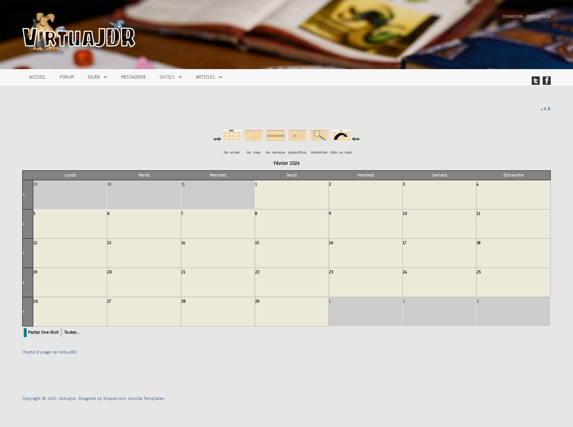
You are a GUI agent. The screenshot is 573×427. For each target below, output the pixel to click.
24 (405, 272)
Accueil (37, 76)
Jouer (94, 76)
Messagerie (133, 76)
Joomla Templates (146, 398)
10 (405, 213)
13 (109, 243)
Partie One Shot (43, 332)
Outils (167, 76)
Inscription (539, 16)
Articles (205, 76)
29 (257, 301)
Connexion (513, 16)
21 (183, 272)
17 (404, 243)
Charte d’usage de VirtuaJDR (49, 352)
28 (183, 301)
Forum (67, 76)
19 (35, 272)
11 (478, 213)
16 (331, 243)
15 (257, 243)
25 (479, 272)
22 (257, 272)
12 (35, 243)
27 (109, 301)
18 (478, 243)
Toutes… (72, 332)
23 (331, 272)
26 (35, 301)
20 (109, 272)
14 (183, 243)
